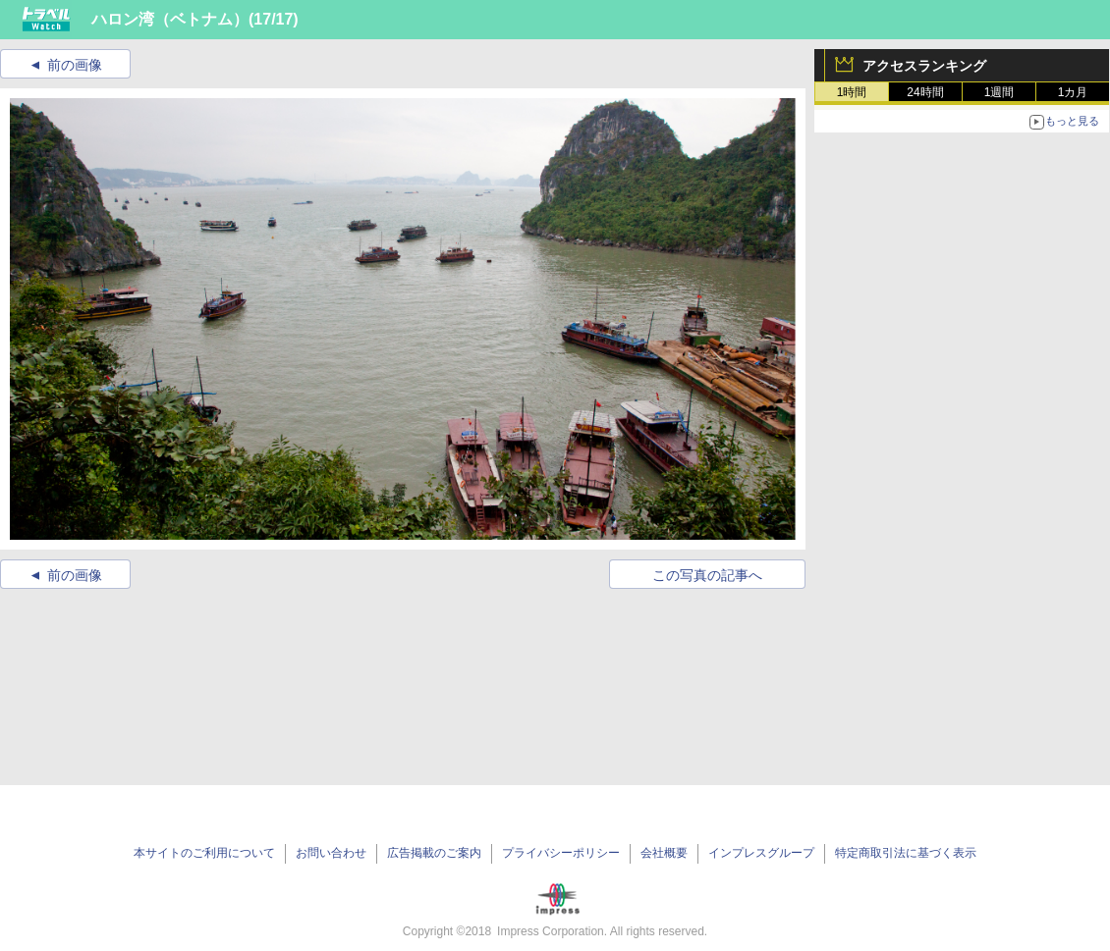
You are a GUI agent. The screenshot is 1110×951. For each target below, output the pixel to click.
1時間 (852, 92)
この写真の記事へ (707, 575)
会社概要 (664, 853)
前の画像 (74, 65)
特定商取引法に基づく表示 (905, 853)
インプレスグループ (761, 853)
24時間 (925, 92)
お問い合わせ (331, 853)
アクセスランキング (924, 66)
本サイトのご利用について (204, 853)
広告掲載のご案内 (434, 853)
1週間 (999, 92)
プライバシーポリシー (561, 853)
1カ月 (1073, 92)
